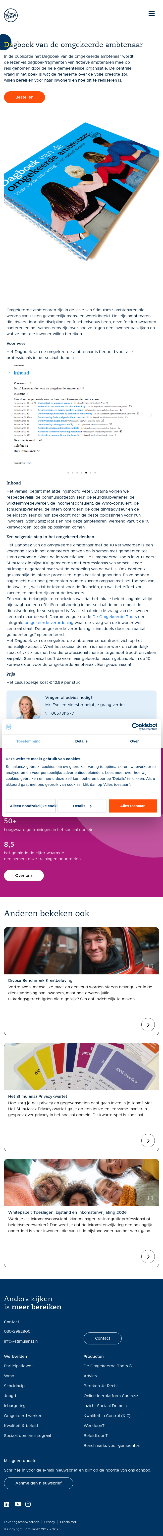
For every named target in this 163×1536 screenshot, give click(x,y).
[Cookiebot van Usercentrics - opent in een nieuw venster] (135, 726)
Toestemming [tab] (28, 741)
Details (82, 806)
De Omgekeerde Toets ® (108, 1366)
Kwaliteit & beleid (21, 1426)
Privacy (49, 1522)
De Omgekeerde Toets (115, 617)
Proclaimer (68, 1522)
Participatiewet (18, 1366)
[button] (12, 415)
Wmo (9, 1376)
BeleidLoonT (96, 1436)
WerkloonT (94, 1426)
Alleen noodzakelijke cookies (33, 806)
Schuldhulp (14, 1386)
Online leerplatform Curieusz (111, 1396)
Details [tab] (81, 741)
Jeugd (10, 1396)
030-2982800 (17, 1331)
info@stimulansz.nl (21, 1341)
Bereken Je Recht (101, 1386)
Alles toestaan (133, 806)
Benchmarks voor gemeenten (112, 1446)
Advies (90, 1376)
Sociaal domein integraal (27, 1436)
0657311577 (62, 713)
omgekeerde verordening (49, 623)
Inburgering (15, 1406)
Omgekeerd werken (23, 1416)
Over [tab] (134, 741)
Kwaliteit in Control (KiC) (107, 1416)
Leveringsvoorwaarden (21, 1522)
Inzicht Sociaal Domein (105, 1406)
